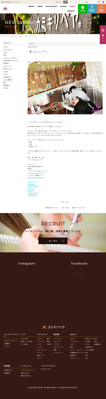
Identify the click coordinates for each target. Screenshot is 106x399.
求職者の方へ (8, 370)
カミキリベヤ (79, 273)
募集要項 (7, 373)
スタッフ (7, 346)
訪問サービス (7, 69)
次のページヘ (77, 208)
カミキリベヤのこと (10, 341)
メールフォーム (26, 366)
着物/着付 (6, 85)
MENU (40, 6)
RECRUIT (71, 11)
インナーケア (58, 352)
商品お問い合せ (26, 376)
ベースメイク (58, 339)
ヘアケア (56, 344)
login (103, 2)
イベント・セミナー (10, 58)
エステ (5, 52)
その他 (5, 71)
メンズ (39, 347)
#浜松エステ (31, 189)
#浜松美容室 (31, 184)
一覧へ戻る (65, 208)
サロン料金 (24, 339)
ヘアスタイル (7, 49)
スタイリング (58, 347)
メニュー (24, 334)
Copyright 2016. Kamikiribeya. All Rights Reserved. (53, 387)
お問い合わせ (25, 373)
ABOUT (31, 6)
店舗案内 (7, 343)
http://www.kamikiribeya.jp (36, 173)
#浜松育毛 (31, 191)
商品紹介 (6, 63)
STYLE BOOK (51, 6)
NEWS (72, 6)
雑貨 (55, 350)
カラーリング (41, 350)
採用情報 (7, 366)
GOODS (63, 6)
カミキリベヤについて (11, 335)
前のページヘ (52, 208)
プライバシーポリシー (48, 366)
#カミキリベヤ (32, 182)
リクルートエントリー (28, 370)
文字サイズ (59, 2)
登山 (4, 82)
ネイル (5, 74)
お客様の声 (7, 77)
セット (39, 358)
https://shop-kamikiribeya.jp (36, 177)
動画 (48, 341)
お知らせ (73, 334)
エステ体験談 (7, 79)
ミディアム (41, 341)
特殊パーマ (41, 355)
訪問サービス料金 (26, 341)
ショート (40, 339)
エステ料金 (24, 344)
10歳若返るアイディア (10, 60)
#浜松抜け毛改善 (33, 193)
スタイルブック (42, 334)
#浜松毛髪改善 (32, 195)
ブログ (5, 47)
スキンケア (57, 341)
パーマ (39, 352)
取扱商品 (57, 334)
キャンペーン (7, 66)
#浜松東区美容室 (33, 186)
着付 (48, 339)
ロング (39, 344)
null (86, 352)
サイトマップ (45, 369)
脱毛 (4, 55)
